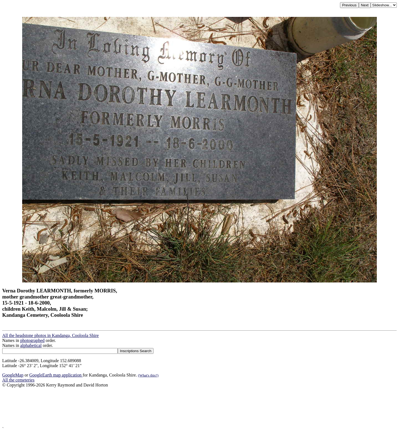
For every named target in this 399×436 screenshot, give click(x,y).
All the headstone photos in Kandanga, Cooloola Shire (50, 335)
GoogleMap (12, 375)
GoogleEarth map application (56, 375)
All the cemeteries (18, 380)
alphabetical (31, 345)
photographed (32, 340)
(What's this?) (148, 375)
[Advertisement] (168, 407)
